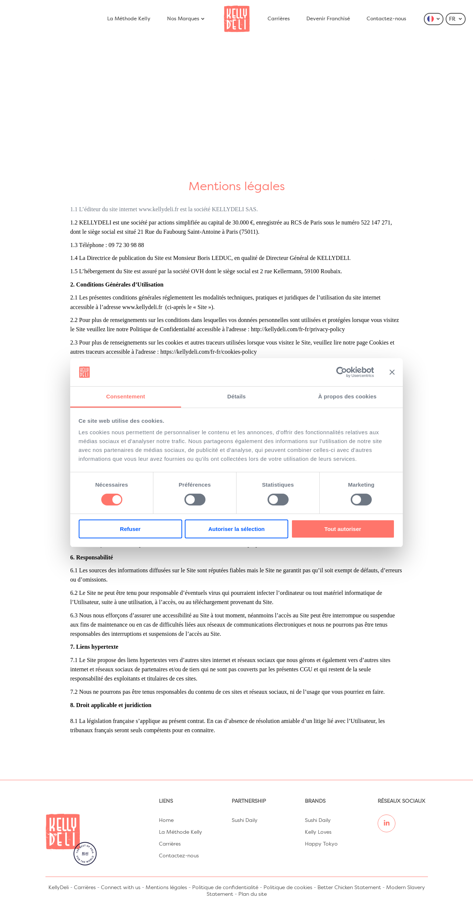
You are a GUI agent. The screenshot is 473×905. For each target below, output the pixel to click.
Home (166, 820)
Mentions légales (166, 887)
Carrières (279, 18)
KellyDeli (58, 887)
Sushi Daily (245, 820)
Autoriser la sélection (236, 529)
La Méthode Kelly (128, 18)
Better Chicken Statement (349, 887)
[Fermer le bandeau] (392, 372)
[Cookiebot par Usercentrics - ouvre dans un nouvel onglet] (341, 372)
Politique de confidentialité (225, 887)
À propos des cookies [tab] (347, 396)
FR (456, 19)
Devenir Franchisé (328, 18)
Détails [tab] (236, 396)
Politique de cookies (287, 887)
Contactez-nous (386, 18)
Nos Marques (186, 18)
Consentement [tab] (125, 396)
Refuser (130, 529)
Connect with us (120, 887)
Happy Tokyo (321, 844)
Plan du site (252, 894)
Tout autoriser (342, 529)
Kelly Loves (318, 832)
